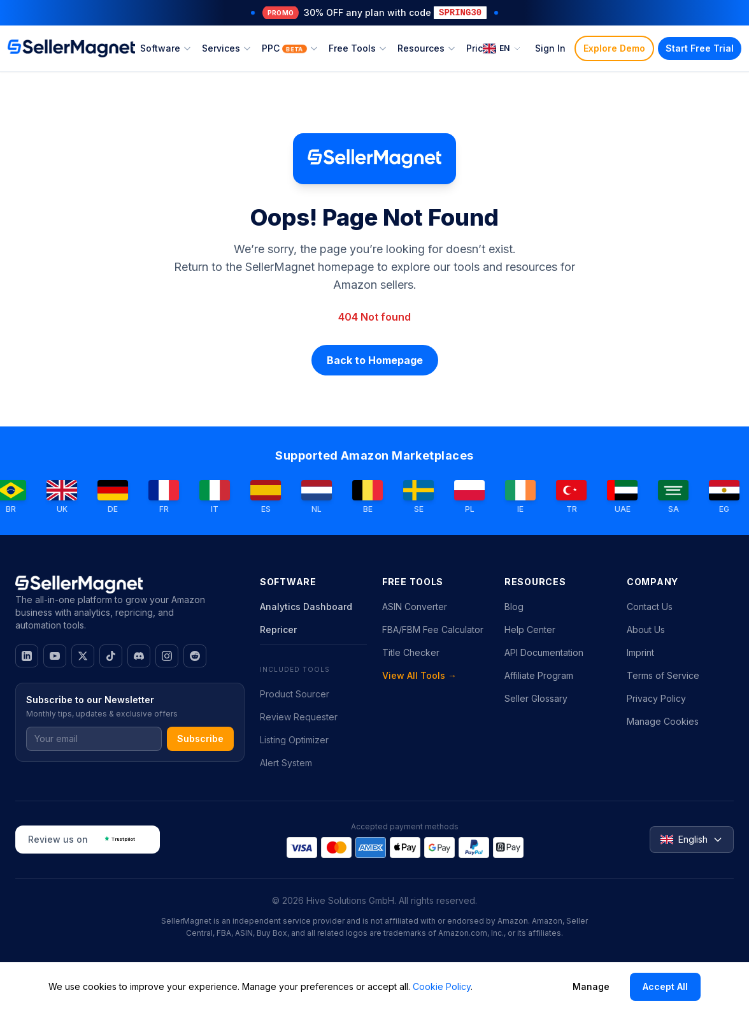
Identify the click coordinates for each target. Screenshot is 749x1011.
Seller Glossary (535, 698)
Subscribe (200, 738)
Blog (514, 606)
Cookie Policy (442, 986)
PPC (290, 48)
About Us (646, 629)
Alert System (286, 762)
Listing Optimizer (294, 739)
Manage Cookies (663, 721)
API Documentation (543, 652)
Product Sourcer (294, 693)
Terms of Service (663, 675)
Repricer (278, 629)
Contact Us (650, 606)
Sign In (550, 48)
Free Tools (358, 48)
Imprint (640, 652)
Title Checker (410, 652)
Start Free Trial (700, 48)
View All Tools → (419, 675)
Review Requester (299, 716)
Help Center (529, 629)
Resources (426, 48)
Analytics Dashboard (306, 606)
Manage (591, 986)
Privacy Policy (656, 698)
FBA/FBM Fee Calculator (432, 629)
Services (227, 48)
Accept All (665, 986)
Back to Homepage (375, 360)
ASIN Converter (414, 606)
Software (166, 48)
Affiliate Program (538, 675)
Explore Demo (614, 48)
